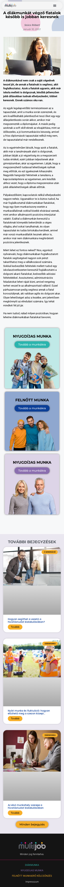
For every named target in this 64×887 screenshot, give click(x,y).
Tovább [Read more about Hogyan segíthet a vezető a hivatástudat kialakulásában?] (15, 626)
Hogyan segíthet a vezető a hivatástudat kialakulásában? (26, 620)
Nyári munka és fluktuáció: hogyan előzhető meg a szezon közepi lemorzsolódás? (29, 713)
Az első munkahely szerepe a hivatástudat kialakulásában (26, 806)
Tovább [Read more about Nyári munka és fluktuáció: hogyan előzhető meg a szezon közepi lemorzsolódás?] (15, 718)
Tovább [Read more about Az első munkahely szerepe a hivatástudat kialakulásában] (15, 812)
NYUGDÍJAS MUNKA (32, 870)
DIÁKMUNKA (32, 864)
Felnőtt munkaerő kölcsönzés (32, 875)
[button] (54, 5)
